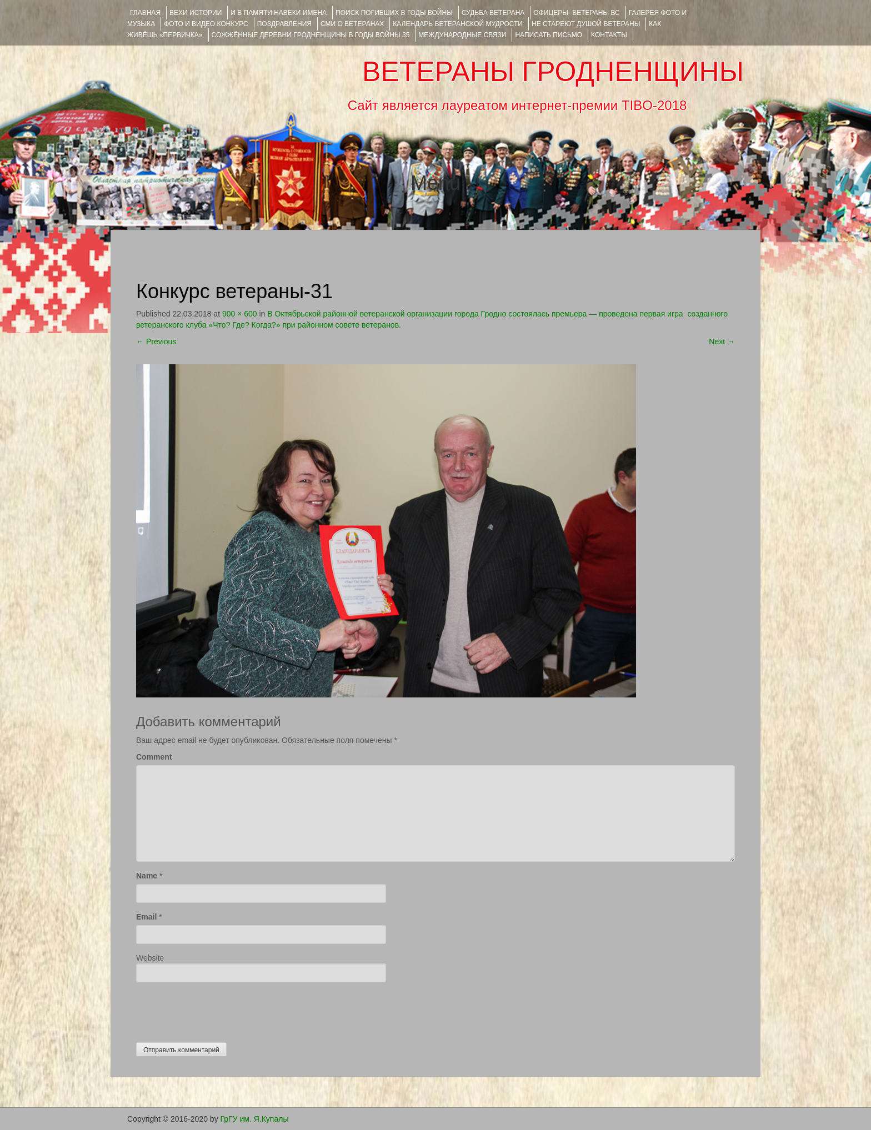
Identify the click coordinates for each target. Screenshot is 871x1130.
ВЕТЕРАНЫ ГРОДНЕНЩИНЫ (553, 72)
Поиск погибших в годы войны (394, 13)
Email (146, 916)
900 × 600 (239, 313)
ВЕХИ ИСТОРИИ (195, 13)
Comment (154, 756)
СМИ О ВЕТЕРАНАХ (352, 24)
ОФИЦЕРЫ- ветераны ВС (576, 13)
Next (722, 341)
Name (146, 875)
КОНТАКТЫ (609, 35)
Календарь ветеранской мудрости (458, 24)
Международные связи (462, 35)
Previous (156, 341)
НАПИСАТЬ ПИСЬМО (548, 35)
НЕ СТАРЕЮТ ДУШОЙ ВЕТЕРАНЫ (586, 24)
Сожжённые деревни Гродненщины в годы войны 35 (311, 35)
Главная (145, 13)
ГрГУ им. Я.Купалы (255, 1118)
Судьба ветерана (493, 13)
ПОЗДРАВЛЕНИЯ (284, 24)
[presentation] (220, 1009)
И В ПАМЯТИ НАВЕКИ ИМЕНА (279, 13)
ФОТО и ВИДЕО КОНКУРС (206, 24)
